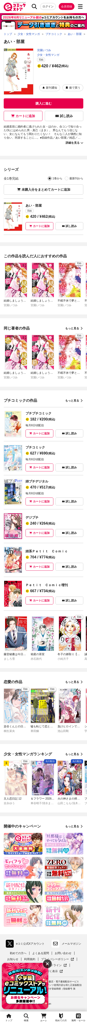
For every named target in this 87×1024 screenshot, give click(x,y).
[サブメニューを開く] (80, 6)
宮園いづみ (44, 50)
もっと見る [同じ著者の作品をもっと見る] (74, 328)
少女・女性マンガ (48, 54)
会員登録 (66, 6)
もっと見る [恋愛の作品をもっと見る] (74, 682)
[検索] (34, 6)
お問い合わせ (63, 953)
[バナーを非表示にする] (47, 963)
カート (43, 1017)
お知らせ (12, 959)
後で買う (72, 87)
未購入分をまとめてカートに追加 (43, 189)
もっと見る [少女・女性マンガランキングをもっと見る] (74, 754)
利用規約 (29, 959)
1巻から (57, 178)
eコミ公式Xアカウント (26, 944)
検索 (26, 1017)
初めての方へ (18, 953)
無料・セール (78, 1017)
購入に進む (43, 103)
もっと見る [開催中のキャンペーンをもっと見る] (74, 826)
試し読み (64, 116)
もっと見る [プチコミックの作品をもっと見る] (74, 400)
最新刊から (76, 178)
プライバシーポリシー (57, 959)
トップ (8, 1017)
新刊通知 (49, 87)
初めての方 (61, 1017)
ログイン (48, 6)
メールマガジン (66, 944)
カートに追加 (23, 116)
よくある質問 (40, 953)
